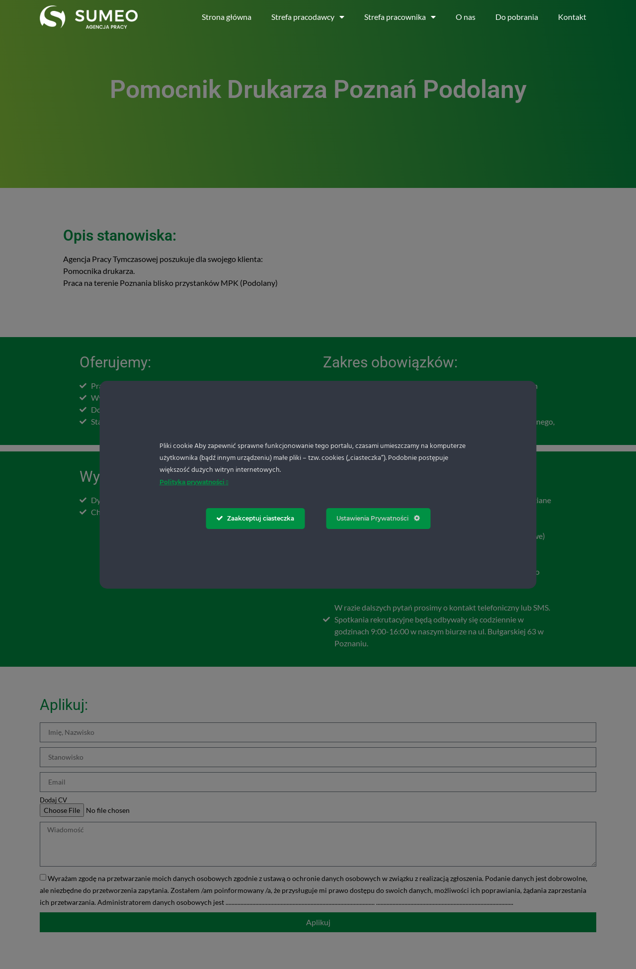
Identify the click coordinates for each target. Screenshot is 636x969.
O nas (466, 16)
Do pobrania (516, 16)
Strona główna (226, 16)
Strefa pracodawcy (307, 17)
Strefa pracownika (400, 17)
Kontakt (572, 16)
